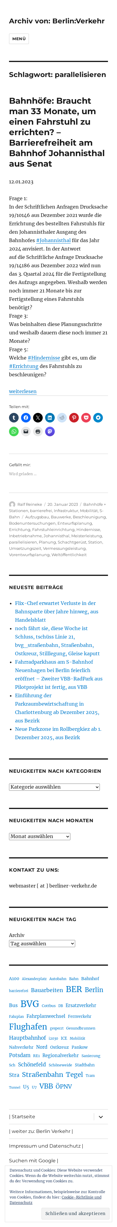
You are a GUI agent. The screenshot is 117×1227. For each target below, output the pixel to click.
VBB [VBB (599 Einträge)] (46, 1086)
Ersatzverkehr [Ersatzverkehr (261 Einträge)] (81, 1005)
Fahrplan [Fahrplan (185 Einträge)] (16, 1017)
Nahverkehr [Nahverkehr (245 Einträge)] (21, 1047)
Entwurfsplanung (74, 523)
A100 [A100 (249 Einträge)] (14, 978)
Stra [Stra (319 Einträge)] (14, 1075)
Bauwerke (61, 516)
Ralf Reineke (29, 504)
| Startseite (22, 1116)
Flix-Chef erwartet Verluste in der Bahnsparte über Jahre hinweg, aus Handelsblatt (56, 611)
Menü (19, 38)
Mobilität (89, 510)
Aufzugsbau (37, 516)
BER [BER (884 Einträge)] (74, 989)
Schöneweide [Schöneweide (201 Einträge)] (60, 1065)
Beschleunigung (89, 516)
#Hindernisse (44, 358)
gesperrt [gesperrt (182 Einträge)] (56, 1028)
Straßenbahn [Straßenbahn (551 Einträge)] (42, 1075)
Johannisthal (56, 535)
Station (95, 542)
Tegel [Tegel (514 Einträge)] (74, 1075)
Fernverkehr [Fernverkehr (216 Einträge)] (79, 1016)
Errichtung (19, 529)
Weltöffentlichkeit (69, 554)
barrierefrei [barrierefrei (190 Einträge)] (18, 991)
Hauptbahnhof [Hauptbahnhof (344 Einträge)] (27, 1038)
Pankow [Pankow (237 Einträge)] (80, 1047)
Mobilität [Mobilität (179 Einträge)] (77, 1038)
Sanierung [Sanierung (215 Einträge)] (91, 1056)
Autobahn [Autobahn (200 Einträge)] (57, 979)
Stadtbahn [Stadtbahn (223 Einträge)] (85, 1065)
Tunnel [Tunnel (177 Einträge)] (14, 1087)
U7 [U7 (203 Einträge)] (34, 1087)
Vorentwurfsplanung (29, 554)
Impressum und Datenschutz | (46, 1146)
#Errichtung (23, 366)
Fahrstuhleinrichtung (53, 529)
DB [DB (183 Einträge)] (60, 1006)
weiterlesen (23, 391)
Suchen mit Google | (33, 1160)
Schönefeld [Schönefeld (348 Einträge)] (32, 1064)
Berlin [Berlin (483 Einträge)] (94, 990)
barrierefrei (41, 510)
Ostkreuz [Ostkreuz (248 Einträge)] (59, 1047)
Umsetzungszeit (25, 548)
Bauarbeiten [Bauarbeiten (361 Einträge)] (47, 990)
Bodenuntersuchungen (32, 523)
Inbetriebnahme (25, 535)
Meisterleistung (86, 535)
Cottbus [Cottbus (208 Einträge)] (49, 1005)
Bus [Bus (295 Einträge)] (13, 1005)
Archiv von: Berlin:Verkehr (57, 21)
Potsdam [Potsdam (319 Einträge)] (19, 1055)
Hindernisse (88, 529)
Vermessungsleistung (64, 548)
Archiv (16, 935)
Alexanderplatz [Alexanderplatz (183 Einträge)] (34, 979)
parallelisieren (23, 542)
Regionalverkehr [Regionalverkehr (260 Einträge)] (60, 1055)
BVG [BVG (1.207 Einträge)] (29, 1003)
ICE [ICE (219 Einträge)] (64, 1038)
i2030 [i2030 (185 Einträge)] (53, 1038)
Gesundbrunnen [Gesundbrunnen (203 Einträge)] (80, 1028)
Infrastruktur (66, 510)
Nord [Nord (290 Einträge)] (42, 1047)
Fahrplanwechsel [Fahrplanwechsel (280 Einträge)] (45, 1016)
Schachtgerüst (72, 542)
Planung (47, 542)
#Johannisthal (53, 240)
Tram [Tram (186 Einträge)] (90, 1076)
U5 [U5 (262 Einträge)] (26, 1087)
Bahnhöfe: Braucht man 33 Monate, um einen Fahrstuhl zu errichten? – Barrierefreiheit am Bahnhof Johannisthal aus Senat (57, 132)
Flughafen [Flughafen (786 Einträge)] (28, 1027)
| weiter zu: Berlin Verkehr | (41, 1131)
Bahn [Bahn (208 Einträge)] (74, 979)
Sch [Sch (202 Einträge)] (12, 1065)
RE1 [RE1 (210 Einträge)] (36, 1056)
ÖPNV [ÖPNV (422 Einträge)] (64, 1086)
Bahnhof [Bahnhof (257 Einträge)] (90, 978)
